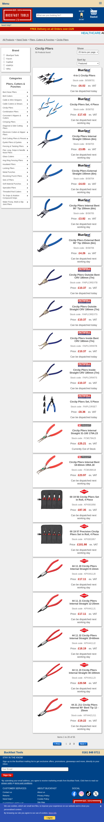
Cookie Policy (43, 799)
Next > (83, 744)
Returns (6, 796)
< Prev (57, 744)
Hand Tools (22, 40)
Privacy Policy (43, 796)
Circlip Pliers (62, 40)
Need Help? (6, 25)
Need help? (8, 799)
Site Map (41, 802)
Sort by (81, 59)
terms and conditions (23, 783)
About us (41, 792)
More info (52, 813)
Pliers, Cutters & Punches (42, 40)
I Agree (50, 818)
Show (80, 48)
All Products (8, 40)
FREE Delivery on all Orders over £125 (52, 29)
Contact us (7, 792)
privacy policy (7, 783)
